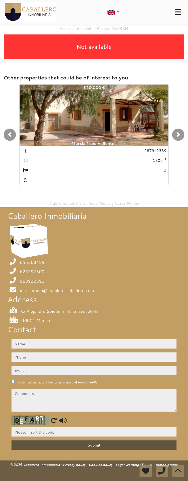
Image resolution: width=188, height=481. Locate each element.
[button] (10, 135)
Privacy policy (75, 464)
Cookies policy (101, 464)
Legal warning (128, 464)
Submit (94, 445)
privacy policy (88, 382)
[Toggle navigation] (178, 12)
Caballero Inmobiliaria (42, 464)
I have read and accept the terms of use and (57, 382)
